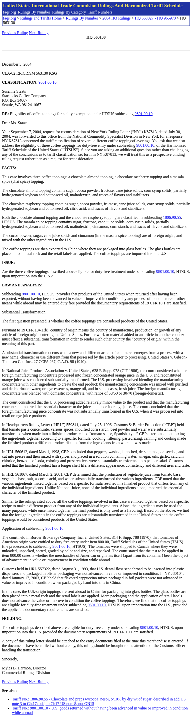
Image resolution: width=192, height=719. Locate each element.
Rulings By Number (34, 12)
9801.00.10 (47, 82)
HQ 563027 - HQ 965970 (155, 18)
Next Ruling (39, 33)
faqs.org (9, 12)
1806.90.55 (172, 217)
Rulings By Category (69, 12)
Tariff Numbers (100, 12)
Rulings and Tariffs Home (41, 18)
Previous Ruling (15, 33)
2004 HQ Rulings (116, 18)
